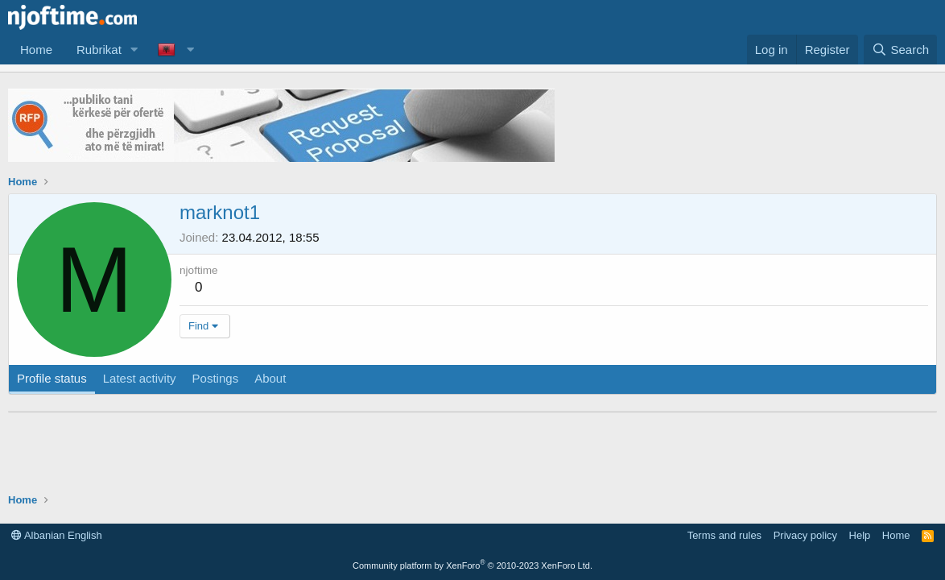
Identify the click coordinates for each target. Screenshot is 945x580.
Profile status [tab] (52, 378)
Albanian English (56, 535)
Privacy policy (805, 535)
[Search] (900, 49)
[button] (134, 49)
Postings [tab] (215, 378)
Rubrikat (99, 49)
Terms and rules (724, 535)
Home (36, 49)
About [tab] (270, 378)
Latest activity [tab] (139, 378)
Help (860, 535)
